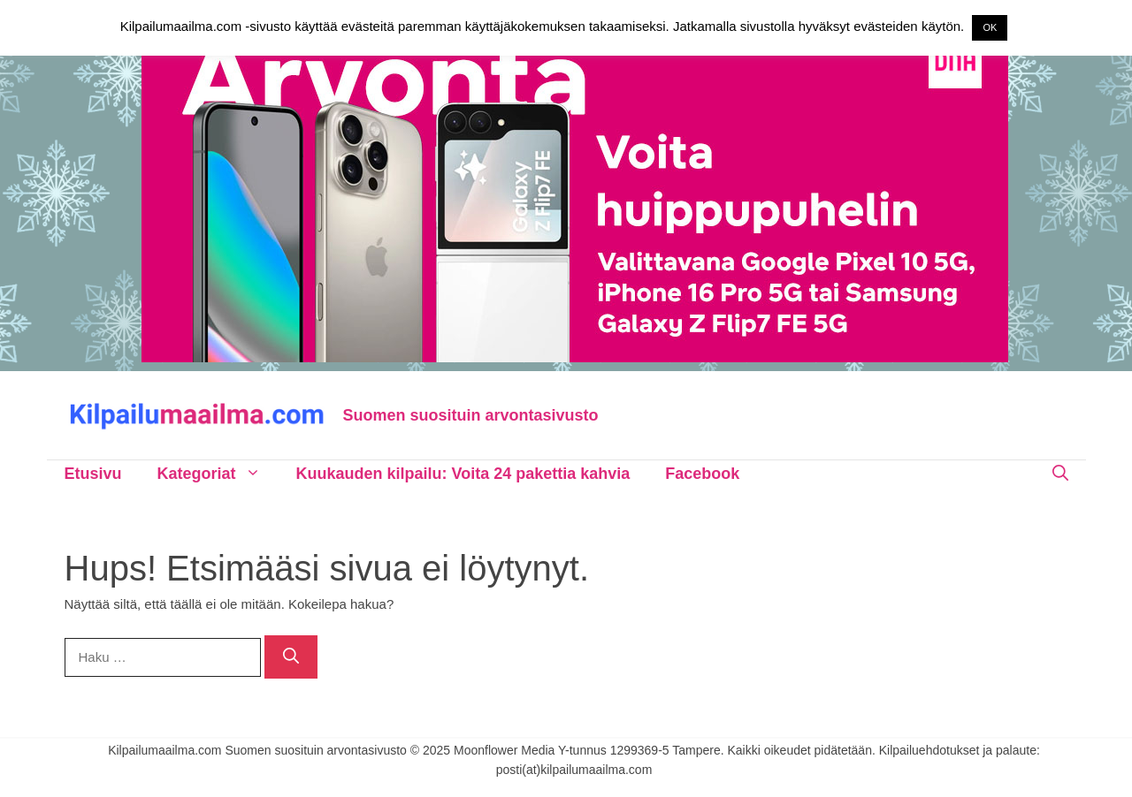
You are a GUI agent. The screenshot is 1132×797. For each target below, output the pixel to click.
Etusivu (93, 473)
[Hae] (290, 657)
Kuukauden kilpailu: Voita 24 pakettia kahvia (463, 473)
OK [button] (990, 27)
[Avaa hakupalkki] (1060, 473)
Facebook (702, 473)
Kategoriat (218, 473)
